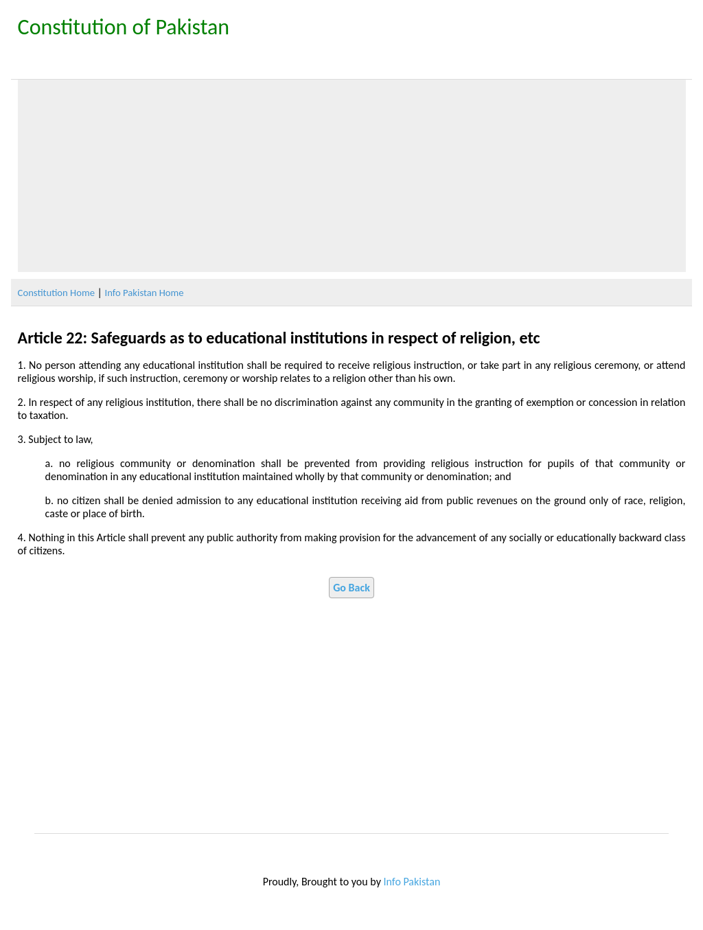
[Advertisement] (352, 176)
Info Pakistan (412, 881)
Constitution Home (56, 292)
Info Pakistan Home (144, 292)
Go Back (351, 587)
